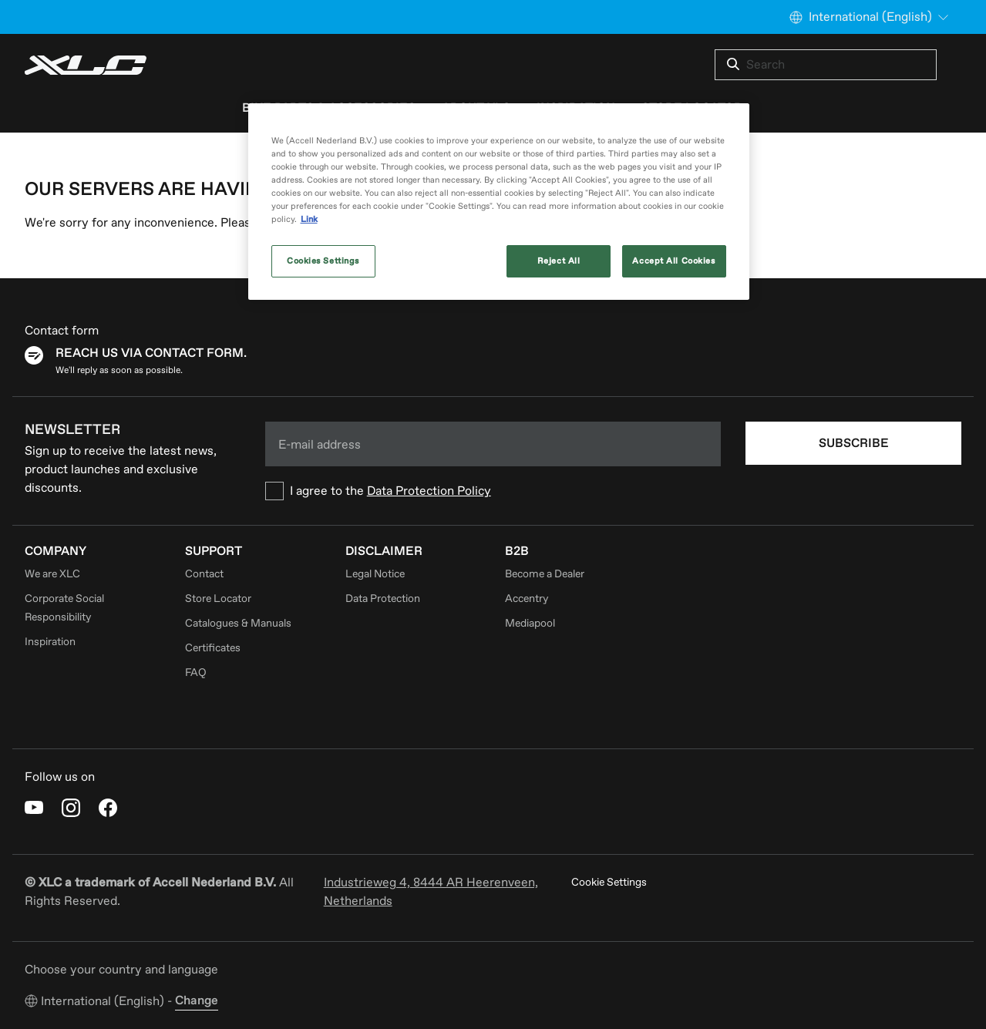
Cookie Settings (609, 882)
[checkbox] (493, 491)
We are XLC (52, 573)
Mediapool (530, 623)
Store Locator (218, 598)
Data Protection (382, 598)
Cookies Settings (323, 261)
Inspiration (50, 641)
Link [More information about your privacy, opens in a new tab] (309, 219)
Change (196, 1000)
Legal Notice (375, 573)
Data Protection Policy (429, 491)
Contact (204, 573)
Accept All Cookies (673, 261)
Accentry (526, 598)
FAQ (196, 672)
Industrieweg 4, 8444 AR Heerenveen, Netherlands (431, 892)
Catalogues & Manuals (238, 623)
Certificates (213, 647)
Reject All (558, 261)
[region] (498, 201)
